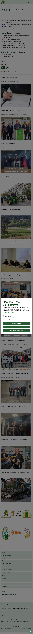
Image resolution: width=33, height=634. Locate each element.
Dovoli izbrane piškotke (16, 327)
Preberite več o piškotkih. (9, 312)
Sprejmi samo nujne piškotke (16, 330)
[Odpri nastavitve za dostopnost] (31, 632)
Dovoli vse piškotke (16, 323)
